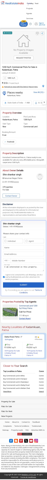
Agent (31, 241)
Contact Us (26, 423)
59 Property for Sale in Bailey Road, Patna (12, 353)
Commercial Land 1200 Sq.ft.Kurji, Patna (28, 308)
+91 (6, 260)
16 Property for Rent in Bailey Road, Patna (34, 353)
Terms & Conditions (21, 427)
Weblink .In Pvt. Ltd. (29, 475)
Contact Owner (11, 196)
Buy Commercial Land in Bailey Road (16, 386)
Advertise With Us (38, 431)
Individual (12, 241)
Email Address (10, 254)
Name (6, 247)
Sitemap (5, 431)
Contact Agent (25, 319)
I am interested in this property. (23, 268)
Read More (31, 215)
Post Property (23, 23)
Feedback (36, 423)
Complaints (7, 427)
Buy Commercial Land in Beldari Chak (16, 389)
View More (7, 392)
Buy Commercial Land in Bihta (14, 376)
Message (7, 265)
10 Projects (9, 340)
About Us (15, 423)
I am (4, 237)
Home (7, 423)
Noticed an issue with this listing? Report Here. (20, 87)
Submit (23, 286)
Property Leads (17, 431)
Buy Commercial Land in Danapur (15, 380)
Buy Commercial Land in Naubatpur (16, 383)
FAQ (27, 431)
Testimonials (36, 427)
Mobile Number (18, 260)
